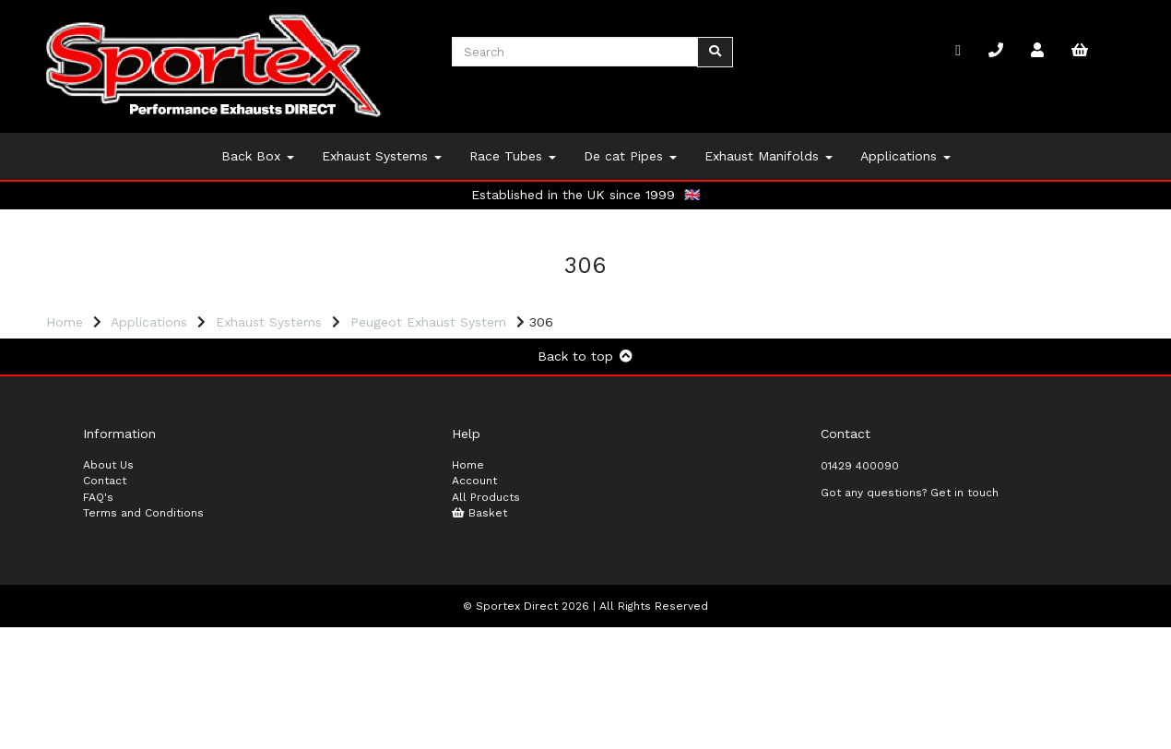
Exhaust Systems (382, 156)
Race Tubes (512, 156)
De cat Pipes (630, 156)
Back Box (257, 156)
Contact (104, 602)
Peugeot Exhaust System (428, 322)
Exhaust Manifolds (768, 156)
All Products (486, 618)
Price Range (91, 349)
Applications (905, 156)
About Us (108, 585)
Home (64, 322)
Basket (479, 634)
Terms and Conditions (143, 634)
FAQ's (98, 618)
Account (474, 602)
